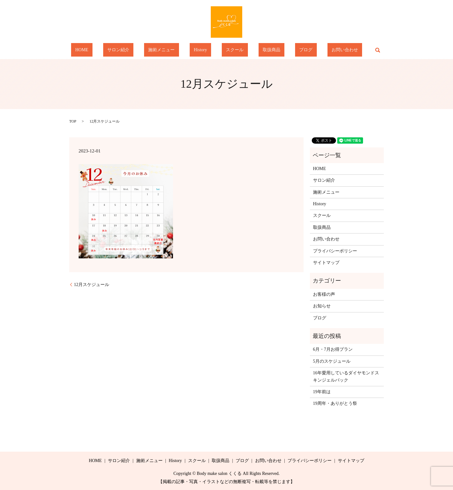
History (204, 50)
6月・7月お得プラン (333, 349)
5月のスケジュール (331, 361)
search (343, 50)
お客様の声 (324, 294)
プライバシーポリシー (335, 251)
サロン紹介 (139, 50)
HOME (111, 50)
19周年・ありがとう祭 (335, 403)
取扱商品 (258, 50)
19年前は (322, 391)
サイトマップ (326, 262)
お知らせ (322, 306)
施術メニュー (174, 50)
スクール (230, 50)
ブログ (284, 50)
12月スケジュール (91, 284)
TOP (72, 121)
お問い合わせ (315, 50)
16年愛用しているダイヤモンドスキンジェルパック (346, 376)
